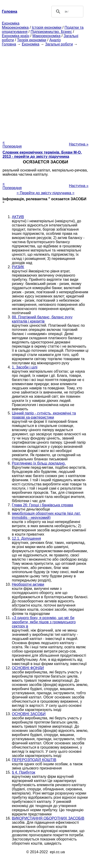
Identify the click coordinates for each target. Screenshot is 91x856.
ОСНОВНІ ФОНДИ (28, 668)
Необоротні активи (28, 584)
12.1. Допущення (26, 538)
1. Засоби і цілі (24, 367)
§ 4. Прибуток (23, 772)
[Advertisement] (45, 91)
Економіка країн (15, 36)
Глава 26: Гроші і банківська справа (42, 505)
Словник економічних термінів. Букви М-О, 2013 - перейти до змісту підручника (42, 154)
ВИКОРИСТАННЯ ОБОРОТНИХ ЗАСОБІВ (48, 818)
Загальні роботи (59, 44)
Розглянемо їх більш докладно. (39, 463)
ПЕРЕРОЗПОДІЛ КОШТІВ (34, 760)
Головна (9, 44)
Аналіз (55, 40)
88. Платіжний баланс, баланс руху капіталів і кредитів (42, 319)
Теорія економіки (31, 40)
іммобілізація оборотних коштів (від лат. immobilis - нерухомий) (46, 515)
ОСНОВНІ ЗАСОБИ (29, 714)
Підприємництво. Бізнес (51, 32)
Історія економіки (46, 27)
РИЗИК (18, 267)
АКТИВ (18, 217)
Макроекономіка (46, 36)
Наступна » (78, 144)
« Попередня (12, 144)
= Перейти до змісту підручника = (45, 193)
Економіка (10, 23)
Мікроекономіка (15, 27)
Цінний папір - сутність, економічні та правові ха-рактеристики (44, 415)
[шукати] (67, 11)
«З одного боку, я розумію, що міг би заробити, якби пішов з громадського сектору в (44, 622)
